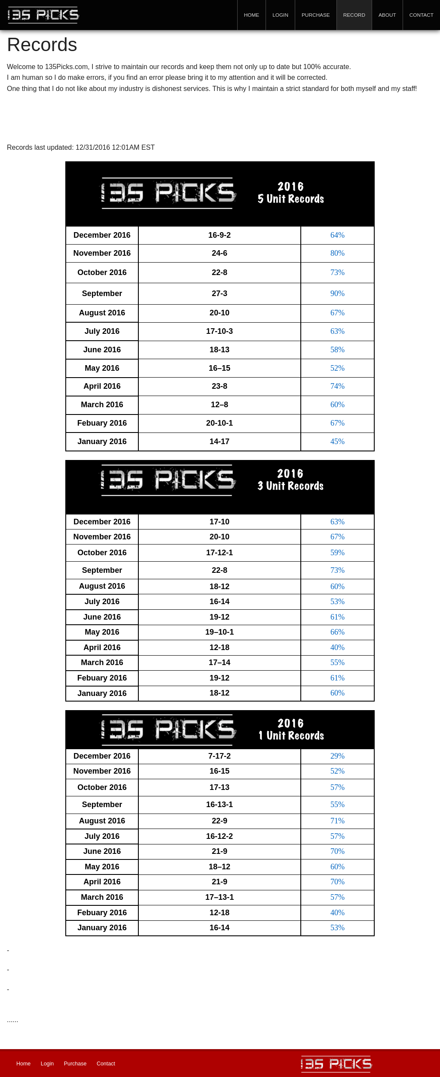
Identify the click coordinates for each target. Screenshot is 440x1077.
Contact (421, 15)
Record (354, 15)
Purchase (316, 15)
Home (252, 15)
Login (280, 15)
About (387, 15)
